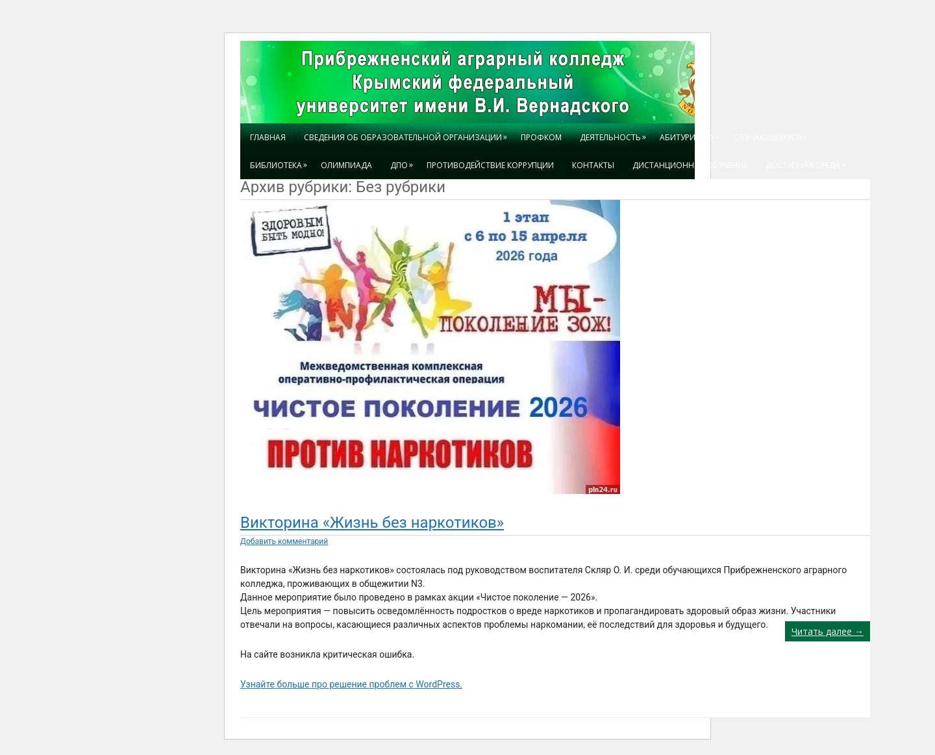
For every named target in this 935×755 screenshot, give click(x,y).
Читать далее (828, 631)
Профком (541, 137)
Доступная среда (808, 161)
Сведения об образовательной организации (408, 133)
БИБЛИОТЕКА (281, 161)
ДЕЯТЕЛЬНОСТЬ (615, 133)
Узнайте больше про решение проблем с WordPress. (351, 684)
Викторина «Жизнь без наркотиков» (372, 523)
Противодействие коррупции (490, 165)
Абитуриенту (692, 133)
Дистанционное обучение (689, 165)
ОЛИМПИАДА (346, 165)
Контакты (593, 165)
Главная (268, 137)
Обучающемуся (772, 133)
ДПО (404, 161)
